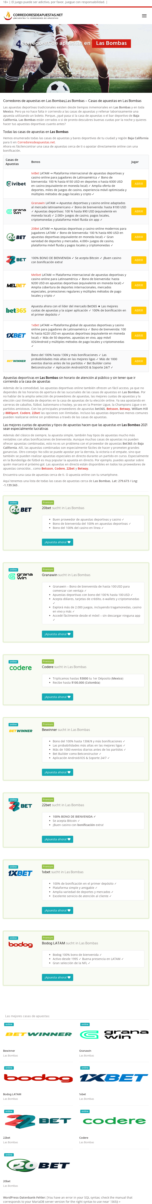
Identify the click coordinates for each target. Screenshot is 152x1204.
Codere (25, 413)
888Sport (11, 413)
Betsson (112, 409)
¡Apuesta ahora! (57, 542)
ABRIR (139, 184)
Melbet (36, 275)
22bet (36, 413)
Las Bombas (74, 508)
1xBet (35, 325)
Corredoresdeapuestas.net (36, 142)
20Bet (35, 229)
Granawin (38, 203)
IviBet (35, 173)
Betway (125, 409)
